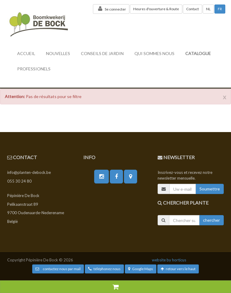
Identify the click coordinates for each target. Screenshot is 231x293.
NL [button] (208, 9)
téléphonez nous (104, 269)
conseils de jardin (102, 53)
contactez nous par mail (58, 269)
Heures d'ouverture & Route (156, 9)
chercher (211, 220)
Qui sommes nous (154, 53)
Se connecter (111, 8)
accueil (26, 53)
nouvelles (58, 53)
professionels (34, 68)
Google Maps (140, 269)
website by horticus (169, 260)
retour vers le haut (178, 269)
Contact (192, 9)
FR (220, 9)
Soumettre (209, 188)
